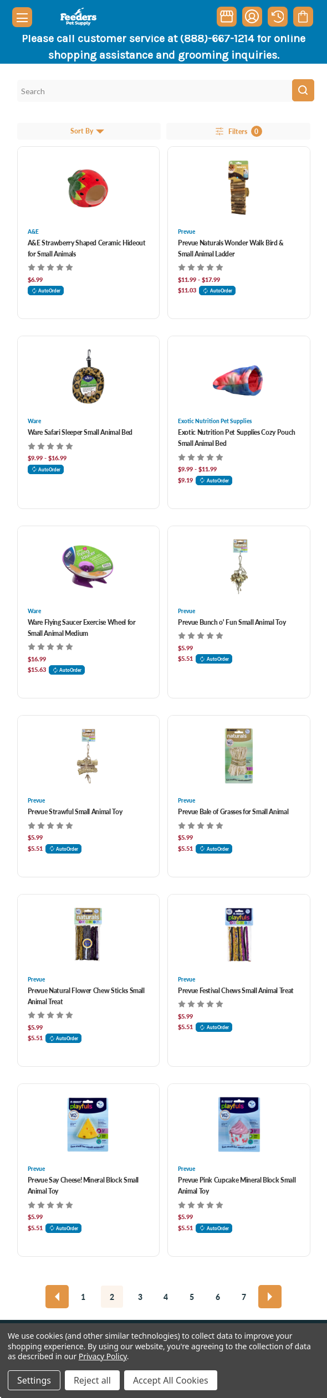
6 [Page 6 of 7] (218, 1296)
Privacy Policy (103, 1356)
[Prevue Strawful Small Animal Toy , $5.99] (88, 756)
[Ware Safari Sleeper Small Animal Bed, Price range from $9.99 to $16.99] (88, 376)
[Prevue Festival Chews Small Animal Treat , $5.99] (239, 935)
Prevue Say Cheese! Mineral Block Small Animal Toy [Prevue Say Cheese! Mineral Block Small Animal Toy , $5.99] (83, 1185)
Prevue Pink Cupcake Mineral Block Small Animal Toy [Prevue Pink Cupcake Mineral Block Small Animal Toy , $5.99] (236, 1185)
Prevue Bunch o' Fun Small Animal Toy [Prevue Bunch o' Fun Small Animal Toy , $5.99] (231, 622)
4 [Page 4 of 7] (166, 1296)
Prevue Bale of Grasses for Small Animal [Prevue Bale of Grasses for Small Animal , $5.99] (233, 811)
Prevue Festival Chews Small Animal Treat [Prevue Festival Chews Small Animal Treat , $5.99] (236, 990)
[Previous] (57, 1297)
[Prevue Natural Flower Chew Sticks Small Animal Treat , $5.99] (88, 935)
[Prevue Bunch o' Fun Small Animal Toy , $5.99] (239, 566)
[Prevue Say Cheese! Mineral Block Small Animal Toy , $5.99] (88, 1124)
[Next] (270, 1297)
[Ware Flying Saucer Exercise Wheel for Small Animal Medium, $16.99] (88, 566)
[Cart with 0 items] (303, 17)
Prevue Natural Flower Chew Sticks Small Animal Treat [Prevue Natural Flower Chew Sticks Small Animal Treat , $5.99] (86, 996)
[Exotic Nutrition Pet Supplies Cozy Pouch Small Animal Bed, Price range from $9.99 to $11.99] (239, 376)
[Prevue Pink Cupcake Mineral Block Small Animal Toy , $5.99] (239, 1124)
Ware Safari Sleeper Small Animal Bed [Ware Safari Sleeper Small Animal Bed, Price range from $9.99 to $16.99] (80, 432)
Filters (238, 131)
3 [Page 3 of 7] (140, 1296)
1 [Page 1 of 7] (83, 1296)
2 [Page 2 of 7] (112, 1296)
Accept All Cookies (170, 1380)
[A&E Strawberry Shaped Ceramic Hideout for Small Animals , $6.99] (88, 187)
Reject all (92, 1380)
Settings (34, 1380)
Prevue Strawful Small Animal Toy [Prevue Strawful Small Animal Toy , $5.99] (75, 811)
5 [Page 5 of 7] (192, 1296)
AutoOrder (46, 290)
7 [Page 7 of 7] (244, 1296)
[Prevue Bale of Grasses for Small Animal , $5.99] (239, 756)
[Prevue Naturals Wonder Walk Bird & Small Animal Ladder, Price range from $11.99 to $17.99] (239, 187)
